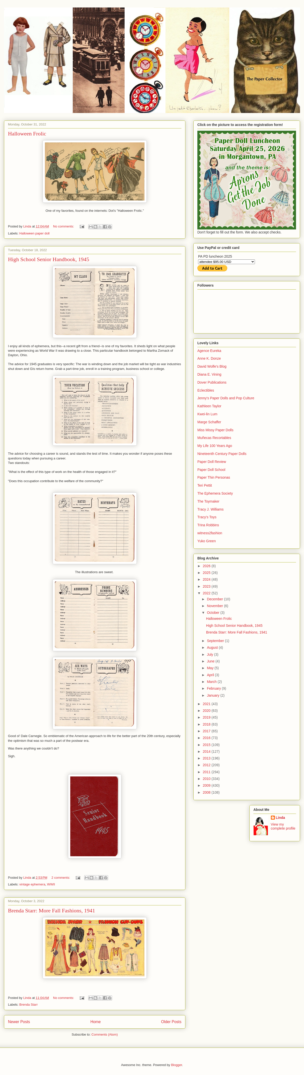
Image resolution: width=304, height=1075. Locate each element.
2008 (207, 792)
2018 (207, 724)
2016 (207, 738)
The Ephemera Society (215, 493)
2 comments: (61, 877)
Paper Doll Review (211, 462)
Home (95, 1022)
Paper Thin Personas (213, 477)
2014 (207, 751)
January (213, 695)
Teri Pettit (204, 485)
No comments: (64, 226)
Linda (280, 818)
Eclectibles (205, 390)
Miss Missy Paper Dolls (215, 430)
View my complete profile (283, 826)
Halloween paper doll (34, 233)
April (211, 675)
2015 (207, 745)
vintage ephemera (32, 884)
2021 (207, 704)
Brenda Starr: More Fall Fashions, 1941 (51, 910)
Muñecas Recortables (214, 438)
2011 (207, 772)
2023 (207, 586)
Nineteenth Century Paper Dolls (221, 454)
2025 (207, 573)
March (212, 682)
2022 (207, 593)
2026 (207, 566)
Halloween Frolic (27, 133)
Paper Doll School (211, 470)
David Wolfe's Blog (212, 366)
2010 (207, 779)
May (210, 668)
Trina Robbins (208, 525)
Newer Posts (19, 1022)
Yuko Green (206, 541)
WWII (51, 884)
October (213, 613)
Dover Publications (212, 382)
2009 (207, 785)
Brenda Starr (28, 1004)
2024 (207, 579)
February (214, 688)
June (211, 661)
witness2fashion (209, 533)
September (216, 641)
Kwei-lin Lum (207, 414)
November (215, 606)
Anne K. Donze (209, 358)
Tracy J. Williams (210, 509)
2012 (207, 765)
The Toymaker (208, 501)
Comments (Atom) (104, 1034)
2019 (207, 717)
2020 (207, 711)
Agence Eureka (209, 351)
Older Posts (171, 1022)
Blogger (176, 1065)
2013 (207, 758)
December (215, 599)
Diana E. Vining (209, 374)
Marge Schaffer (209, 422)
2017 (207, 731)
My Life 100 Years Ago (214, 446)
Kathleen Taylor (209, 406)
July (210, 654)
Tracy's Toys (207, 517)
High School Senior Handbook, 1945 (48, 259)
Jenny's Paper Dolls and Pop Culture (225, 398)
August (213, 647)
